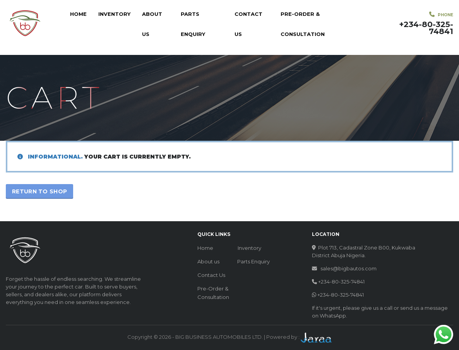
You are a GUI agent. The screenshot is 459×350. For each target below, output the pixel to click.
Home (78, 14)
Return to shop (39, 191)
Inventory (114, 14)
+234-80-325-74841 (341, 281)
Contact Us (248, 24)
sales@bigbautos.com (348, 268)
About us (152, 24)
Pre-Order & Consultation (303, 24)
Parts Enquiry (193, 24)
